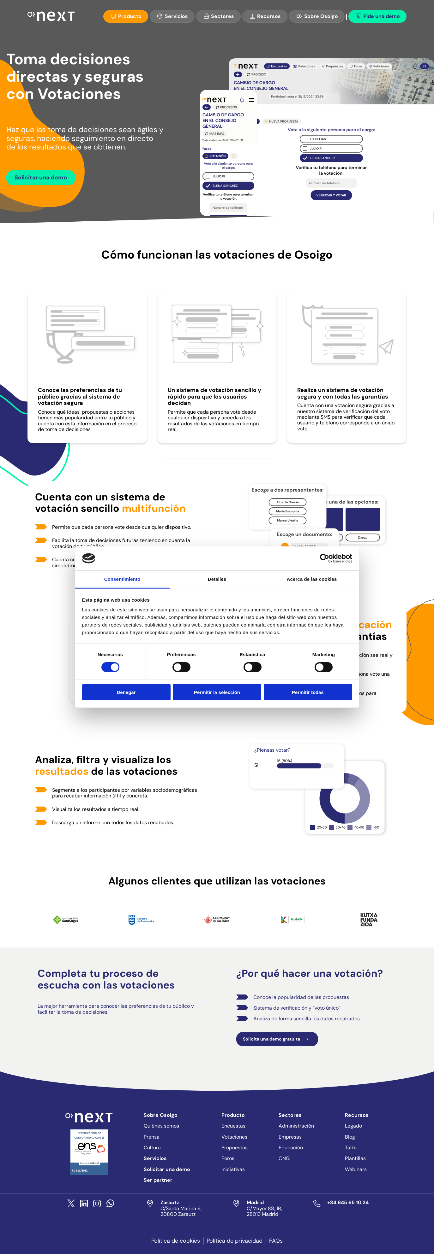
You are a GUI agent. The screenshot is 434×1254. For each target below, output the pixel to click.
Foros (227, 1158)
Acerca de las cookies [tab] (312, 579)
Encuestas (233, 1126)
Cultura (152, 1147)
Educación (291, 1147)
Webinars (356, 1169)
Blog (350, 1137)
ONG (284, 1158)
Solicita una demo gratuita (277, 1039)
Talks (351, 1147)
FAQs (276, 1241)
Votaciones (234, 1137)
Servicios (172, 16)
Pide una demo (377, 16)
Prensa (152, 1137)
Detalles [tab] (217, 579)
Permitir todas (308, 692)
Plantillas (355, 1158)
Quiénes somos (161, 1126)
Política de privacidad (234, 1241)
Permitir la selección (217, 692)
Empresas (290, 1137)
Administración (296, 1126)
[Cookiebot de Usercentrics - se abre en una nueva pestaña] (324, 558)
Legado (353, 1126)
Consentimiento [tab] (122, 579)
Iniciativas (233, 1169)
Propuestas (234, 1147)
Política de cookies (175, 1241)
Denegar (126, 692)
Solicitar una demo (41, 177)
